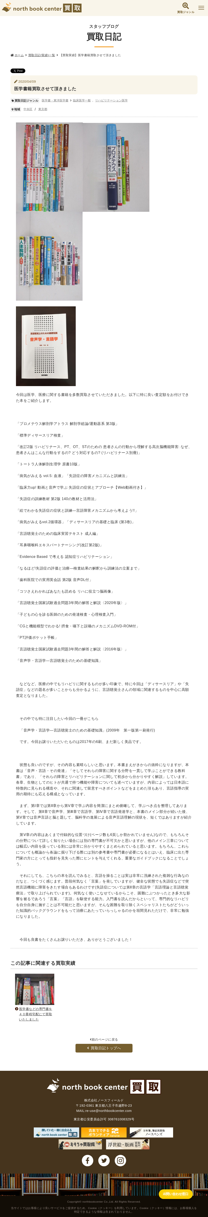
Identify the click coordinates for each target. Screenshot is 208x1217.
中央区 (27, 109)
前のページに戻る (104, 1039)
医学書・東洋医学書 (55, 100)
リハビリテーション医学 (111, 100)
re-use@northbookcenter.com (109, 1111)
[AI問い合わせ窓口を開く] (167, 1206)
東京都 (42, 109)
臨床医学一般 (82, 100)
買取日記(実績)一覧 (41, 55)
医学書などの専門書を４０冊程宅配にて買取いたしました (34, 1014)
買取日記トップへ (104, 1048)
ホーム (19, 55)
